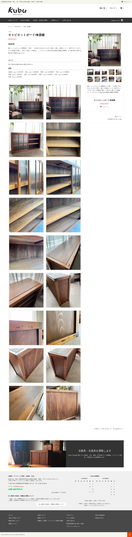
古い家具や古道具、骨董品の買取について (51, 504)
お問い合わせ (67, 20)
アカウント (126, 1)
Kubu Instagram (99, 515)
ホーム (10, 26)
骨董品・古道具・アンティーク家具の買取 (50, 521)
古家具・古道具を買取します (94, 450)
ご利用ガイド (55, 20)
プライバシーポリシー (72, 526)
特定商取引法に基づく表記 (115, 119)
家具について (41, 518)
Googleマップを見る (60, 492)
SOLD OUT (18, 26)
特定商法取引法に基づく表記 (75, 523)
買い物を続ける (118, 429)
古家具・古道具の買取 (40, 20)
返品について (118, 116)
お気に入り (104, 107)
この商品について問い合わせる (102, 429)
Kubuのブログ (115, 20)
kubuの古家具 (25, 20)
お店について (41, 515)
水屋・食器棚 (27, 26)
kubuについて (12, 20)
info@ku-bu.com (18, 486)
